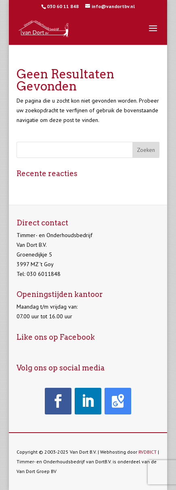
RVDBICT (147, 452)
